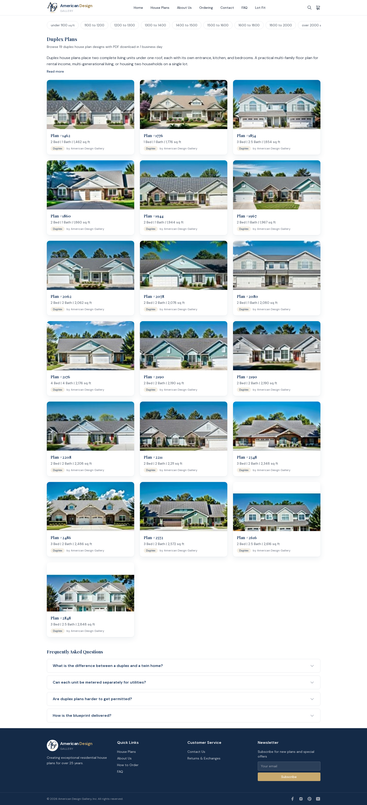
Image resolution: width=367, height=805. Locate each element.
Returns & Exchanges (203, 758)
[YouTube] (318, 798)
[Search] (309, 7)
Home (138, 7)
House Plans (160, 7)
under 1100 (63, 25)
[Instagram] (301, 798)
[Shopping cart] (318, 7)
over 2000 (314, 25)
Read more (55, 71)
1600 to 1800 (249, 25)
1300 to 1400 (155, 25)
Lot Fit (260, 7)
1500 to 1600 (218, 25)
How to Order (127, 765)
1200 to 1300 (124, 25)
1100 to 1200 (94, 25)
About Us (184, 7)
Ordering (206, 7)
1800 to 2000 (281, 25)
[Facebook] (292, 798)
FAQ (245, 7)
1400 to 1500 (186, 25)
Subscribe (289, 777)
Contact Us (196, 751)
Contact (227, 7)
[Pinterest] (309, 798)
